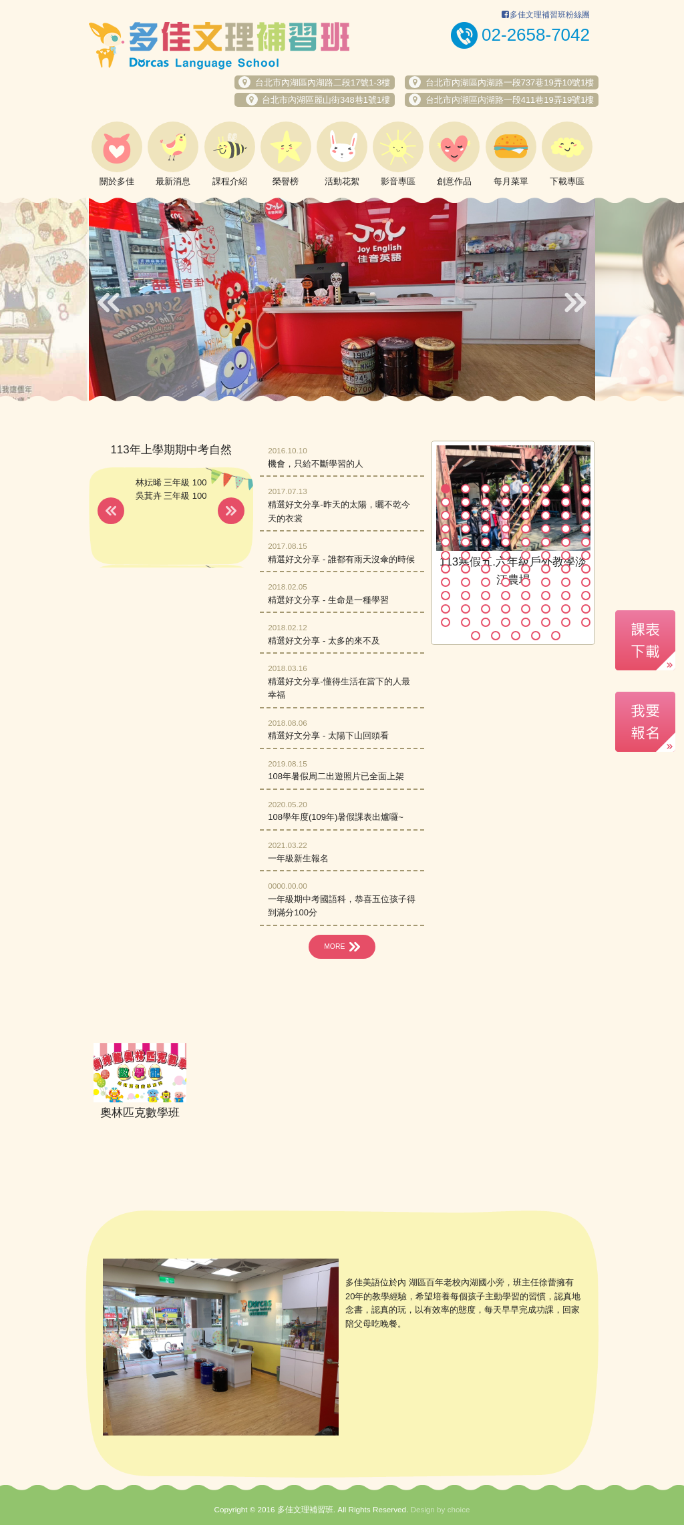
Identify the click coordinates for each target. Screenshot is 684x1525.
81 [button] (445, 622)
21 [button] (525, 515)
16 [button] (585, 502)
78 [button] (545, 609)
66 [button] (465, 595)
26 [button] (465, 528)
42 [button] (465, 555)
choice (459, 1509)
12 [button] (505, 502)
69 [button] (525, 595)
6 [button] (545, 488)
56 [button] (585, 569)
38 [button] (545, 542)
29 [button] (525, 528)
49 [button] (445, 569)
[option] (342, 299)
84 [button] (505, 622)
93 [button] (555, 635)
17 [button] (445, 515)
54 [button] (545, 569)
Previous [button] (109, 302)
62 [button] (545, 582)
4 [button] (505, 488)
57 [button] (445, 582)
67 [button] (485, 595)
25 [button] (445, 528)
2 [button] (465, 488)
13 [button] (525, 502)
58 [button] (465, 582)
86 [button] (545, 622)
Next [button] (575, 302)
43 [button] (485, 555)
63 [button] (565, 582)
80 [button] (585, 609)
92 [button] (535, 635)
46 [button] (545, 555)
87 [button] (565, 622)
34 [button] (465, 542)
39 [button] (565, 542)
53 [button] (525, 569)
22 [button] (545, 515)
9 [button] (445, 502)
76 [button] (505, 609)
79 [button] (565, 609)
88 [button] (585, 622)
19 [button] (485, 515)
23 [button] (565, 515)
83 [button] (485, 622)
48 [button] (585, 555)
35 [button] (485, 542)
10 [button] (465, 502)
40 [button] (585, 542)
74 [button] (465, 609)
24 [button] (585, 515)
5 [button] (525, 488)
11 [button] (485, 502)
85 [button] (525, 622)
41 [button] (445, 555)
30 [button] (545, 528)
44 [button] (505, 555)
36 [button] (505, 542)
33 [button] (445, 542)
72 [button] (585, 595)
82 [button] (465, 622)
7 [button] (565, 488)
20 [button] (505, 515)
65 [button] (445, 595)
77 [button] (525, 609)
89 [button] (475, 635)
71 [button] (565, 595)
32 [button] (585, 528)
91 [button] (515, 635)
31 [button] (565, 528)
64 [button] (585, 582)
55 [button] (565, 569)
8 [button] (585, 488)
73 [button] (445, 609)
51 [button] (485, 569)
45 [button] (525, 555)
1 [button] (445, 488)
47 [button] (565, 555)
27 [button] (485, 528)
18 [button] (465, 515)
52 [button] (505, 569)
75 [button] (485, 609)
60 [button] (505, 582)
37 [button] (525, 542)
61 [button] (525, 582)
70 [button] (545, 595)
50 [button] (465, 569)
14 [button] (545, 502)
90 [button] (495, 635)
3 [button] (485, 488)
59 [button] (485, 582)
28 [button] (505, 528)
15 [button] (565, 502)
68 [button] (505, 595)
